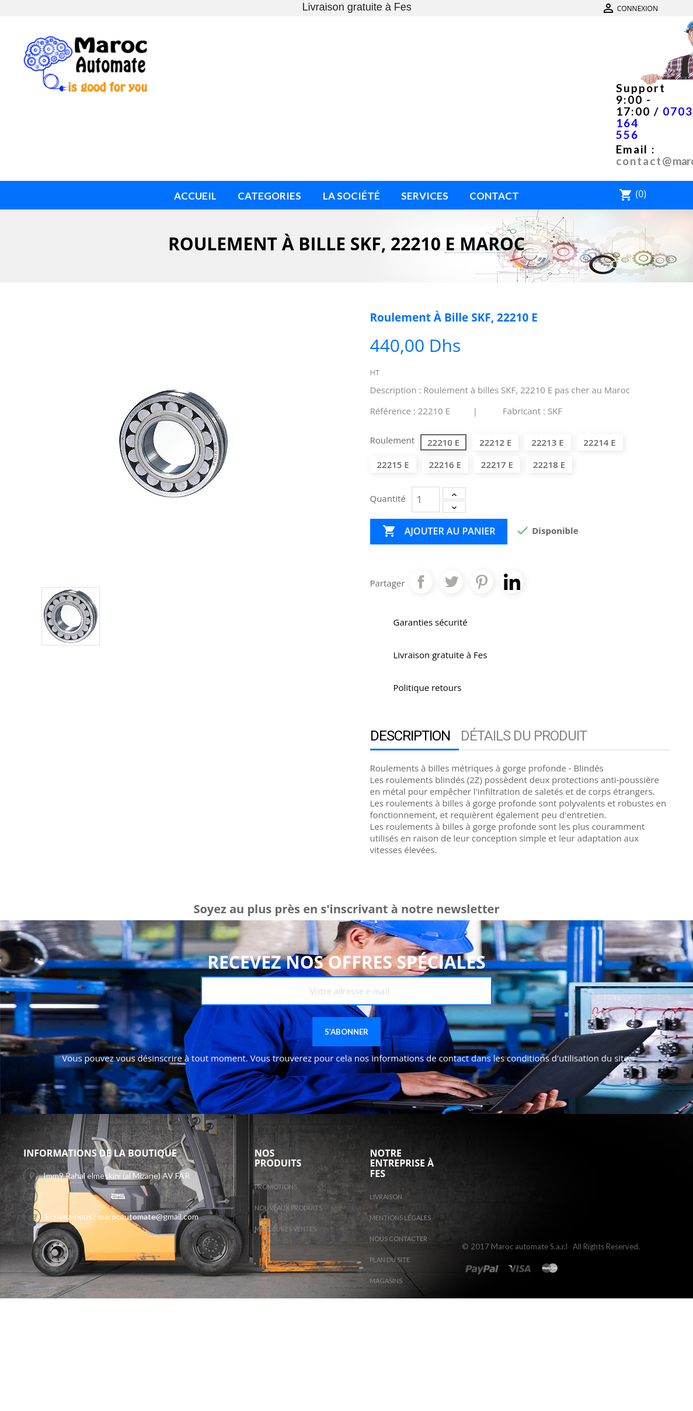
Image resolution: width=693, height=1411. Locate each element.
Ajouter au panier (439, 531)
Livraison (386, 1196)
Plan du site (390, 1259)
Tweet (451, 581)
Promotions (276, 1186)
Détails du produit (524, 736)
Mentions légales (400, 1217)
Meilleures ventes (285, 1228)
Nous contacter (398, 1238)
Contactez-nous (635, 8)
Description (410, 736)
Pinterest (481, 581)
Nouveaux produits (288, 1207)
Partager (421, 581)
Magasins (386, 1280)
